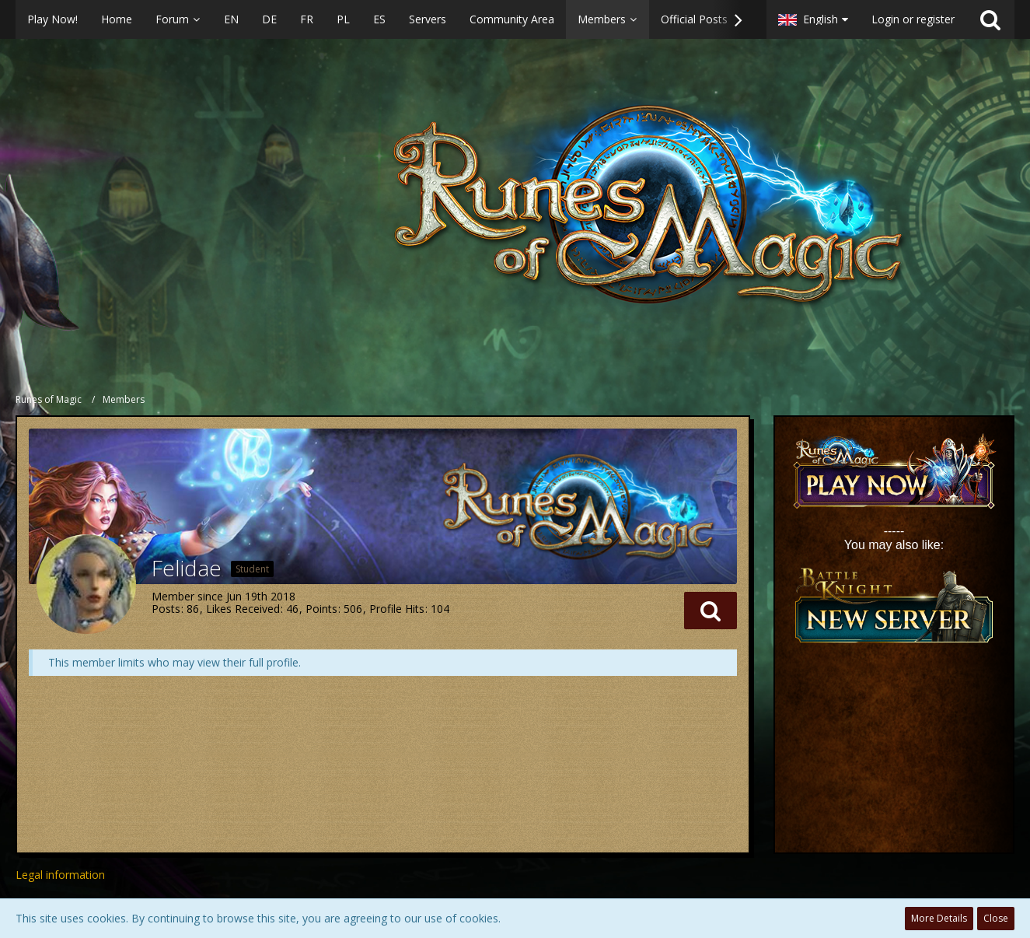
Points (321, 608)
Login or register (913, 19)
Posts (166, 608)
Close (995, 918)
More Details (939, 918)
